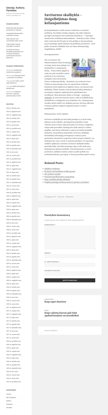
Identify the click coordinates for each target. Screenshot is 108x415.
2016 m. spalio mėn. (12, 348)
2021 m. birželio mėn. (13, 176)
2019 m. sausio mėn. (12, 267)
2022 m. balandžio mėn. (14, 149)
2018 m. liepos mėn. (12, 284)
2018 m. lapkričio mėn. (13, 270)
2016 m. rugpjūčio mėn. (13, 355)
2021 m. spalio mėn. (12, 165)
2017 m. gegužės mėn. (13, 324)
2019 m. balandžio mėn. (14, 260)
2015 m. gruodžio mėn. (13, 382)
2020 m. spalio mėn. (12, 199)
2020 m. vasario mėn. (13, 226)
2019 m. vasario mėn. (13, 263)
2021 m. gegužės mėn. (13, 179)
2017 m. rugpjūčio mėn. (13, 314)
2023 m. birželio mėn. (13, 118)
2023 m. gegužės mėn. (13, 122)
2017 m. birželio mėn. (13, 321)
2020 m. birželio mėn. (13, 213)
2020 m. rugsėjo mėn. (13, 203)
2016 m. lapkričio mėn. (13, 344)
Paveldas (9, 407)
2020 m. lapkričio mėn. (13, 196)
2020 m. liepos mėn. (12, 209)
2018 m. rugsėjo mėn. (13, 277)
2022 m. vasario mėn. (13, 155)
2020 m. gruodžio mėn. (13, 192)
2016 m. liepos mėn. (12, 358)
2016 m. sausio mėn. (12, 378)
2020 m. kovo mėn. (12, 223)
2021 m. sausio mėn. (12, 189)
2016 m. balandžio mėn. (14, 368)
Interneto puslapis (52, 270)
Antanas (61, 197)
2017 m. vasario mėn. (13, 334)
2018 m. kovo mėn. (12, 297)
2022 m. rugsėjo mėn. (13, 132)
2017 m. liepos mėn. (12, 317)
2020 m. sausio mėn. (12, 230)
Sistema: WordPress (50, 331)
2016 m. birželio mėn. (13, 361)
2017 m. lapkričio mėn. (13, 307)
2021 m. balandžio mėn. (14, 182)
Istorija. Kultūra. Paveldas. (15, 9)
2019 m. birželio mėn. (13, 253)
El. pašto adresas (52, 262)
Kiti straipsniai (11, 397)
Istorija (8, 394)
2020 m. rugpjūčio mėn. (13, 206)
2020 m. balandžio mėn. (14, 220)
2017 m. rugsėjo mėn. (13, 311)
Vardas (47, 253)
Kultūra (8, 401)
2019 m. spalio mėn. (12, 240)
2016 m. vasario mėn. (13, 375)
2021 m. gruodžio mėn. (13, 159)
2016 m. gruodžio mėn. (13, 341)
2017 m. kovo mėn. (12, 331)
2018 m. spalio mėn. (12, 274)
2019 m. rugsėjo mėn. (13, 243)
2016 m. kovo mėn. (12, 371)
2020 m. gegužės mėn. (13, 216)
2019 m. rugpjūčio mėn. (13, 247)
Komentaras (50, 225)
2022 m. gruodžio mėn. (13, 128)
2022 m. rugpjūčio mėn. (13, 135)
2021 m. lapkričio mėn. (13, 162)
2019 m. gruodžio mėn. (13, 233)
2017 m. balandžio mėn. (14, 328)
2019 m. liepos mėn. (12, 250)
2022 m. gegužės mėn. (13, 145)
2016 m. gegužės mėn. (13, 365)
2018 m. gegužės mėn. (13, 290)
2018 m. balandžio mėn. (14, 294)
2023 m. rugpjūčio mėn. (13, 115)
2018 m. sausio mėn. (12, 304)
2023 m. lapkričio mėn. (13, 111)
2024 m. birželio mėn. (13, 108)
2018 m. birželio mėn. (13, 287)
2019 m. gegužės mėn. (13, 257)
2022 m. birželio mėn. (13, 142)
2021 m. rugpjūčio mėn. (13, 169)
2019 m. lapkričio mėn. (13, 236)
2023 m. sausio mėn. (12, 125)
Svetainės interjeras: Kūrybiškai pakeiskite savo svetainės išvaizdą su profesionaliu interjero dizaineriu (14, 54)
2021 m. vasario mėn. (13, 186)
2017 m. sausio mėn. (12, 338)
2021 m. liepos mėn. (12, 172)
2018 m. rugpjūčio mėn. (13, 280)
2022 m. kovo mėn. (12, 152)
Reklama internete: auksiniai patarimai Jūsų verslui (13, 94)
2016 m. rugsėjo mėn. (13, 351)
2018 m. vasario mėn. (13, 301)
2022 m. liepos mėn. (12, 138)
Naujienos (9, 404)
